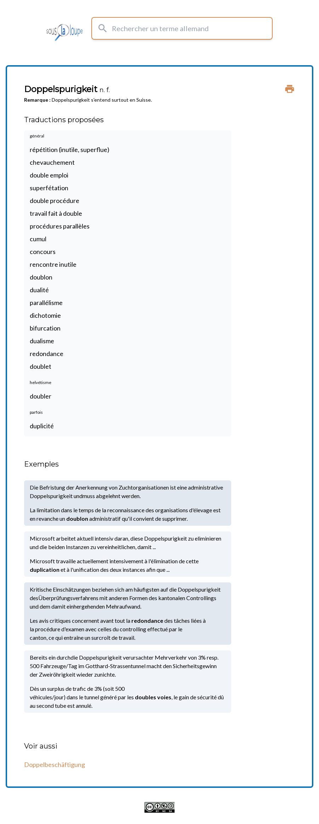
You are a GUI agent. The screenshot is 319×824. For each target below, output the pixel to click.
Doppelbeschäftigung (54, 764)
